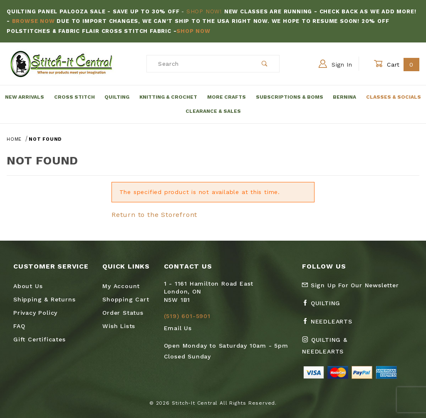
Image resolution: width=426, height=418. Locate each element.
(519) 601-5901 (187, 316)
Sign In (335, 64)
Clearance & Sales (213, 111)
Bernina (344, 97)
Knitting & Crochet (168, 97)
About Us (27, 286)
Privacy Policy (35, 312)
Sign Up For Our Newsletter (350, 285)
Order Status (123, 312)
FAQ (19, 326)
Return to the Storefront (154, 215)
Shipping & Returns (44, 299)
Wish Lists (118, 326)
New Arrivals (24, 97)
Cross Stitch (74, 97)
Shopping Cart (125, 299)
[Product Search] (198, 63)
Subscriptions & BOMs (289, 97)
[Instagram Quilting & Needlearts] (341, 349)
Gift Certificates (39, 339)
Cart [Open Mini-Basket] (396, 64)
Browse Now (33, 21)
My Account (121, 286)
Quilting (116, 97)
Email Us (178, 328)
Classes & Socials (393, 97)
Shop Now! (204, 11)
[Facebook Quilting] (324, 306)
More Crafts (226, 97)
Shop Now (193, 31)
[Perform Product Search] (264, 63)
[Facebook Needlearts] (330, 325)
